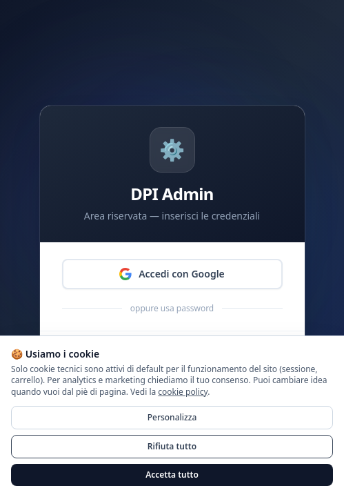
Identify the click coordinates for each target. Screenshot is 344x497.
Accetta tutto (172, 474)
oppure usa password (172, 308)
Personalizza (172, 417)
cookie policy (183, 392)
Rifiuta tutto (172, 446)
